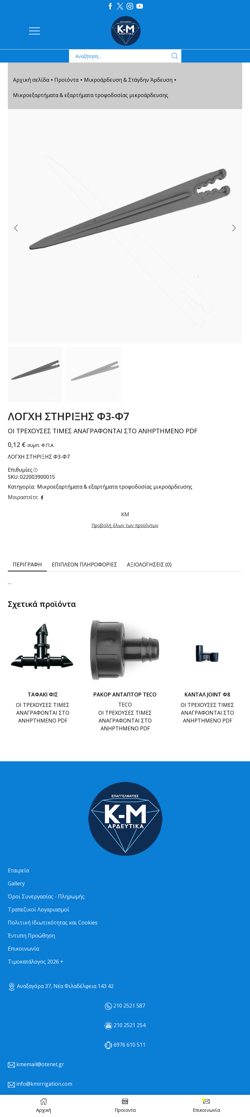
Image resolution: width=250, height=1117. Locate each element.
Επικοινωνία (23, 948)
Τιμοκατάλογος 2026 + (35, 961)
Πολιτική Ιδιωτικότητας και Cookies (53, 922)
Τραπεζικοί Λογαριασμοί (38, 909)
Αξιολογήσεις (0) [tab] (149, 564)
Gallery (16, 883)
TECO (125, 704)
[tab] (27, 564)
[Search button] (174, 56)
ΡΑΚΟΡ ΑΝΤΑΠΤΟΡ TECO (125, 694)
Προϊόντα (66, 79)
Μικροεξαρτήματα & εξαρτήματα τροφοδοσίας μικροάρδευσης (90, 95)
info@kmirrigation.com (44, 1083)
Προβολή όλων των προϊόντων (125, 525)
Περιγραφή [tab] (27, 564)
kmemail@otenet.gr (40, 1064)
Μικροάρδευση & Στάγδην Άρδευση (128, 79)
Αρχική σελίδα (31, 79)
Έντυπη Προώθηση (31, 935)
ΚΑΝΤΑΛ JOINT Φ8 (207, 694)
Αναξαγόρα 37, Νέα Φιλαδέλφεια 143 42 (61, 986)
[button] (16, 228)
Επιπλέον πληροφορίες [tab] (84, 564)
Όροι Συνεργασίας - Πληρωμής (46, 896)
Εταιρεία (18, 870)
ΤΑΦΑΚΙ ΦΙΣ (43, 694)
